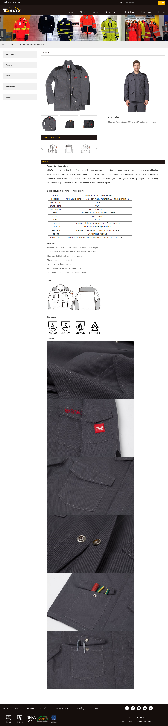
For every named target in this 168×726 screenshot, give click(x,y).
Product (95, 12)
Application (10, 86)
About (82, 12)
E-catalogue (146, 12)
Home (70, 12)
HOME (22, 45)
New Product (11, 55)
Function (38, 45)
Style (8, 76)
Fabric (8, 97)
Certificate (129, 12)
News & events (112, 12)
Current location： (12, 45)
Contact (161, 12)
